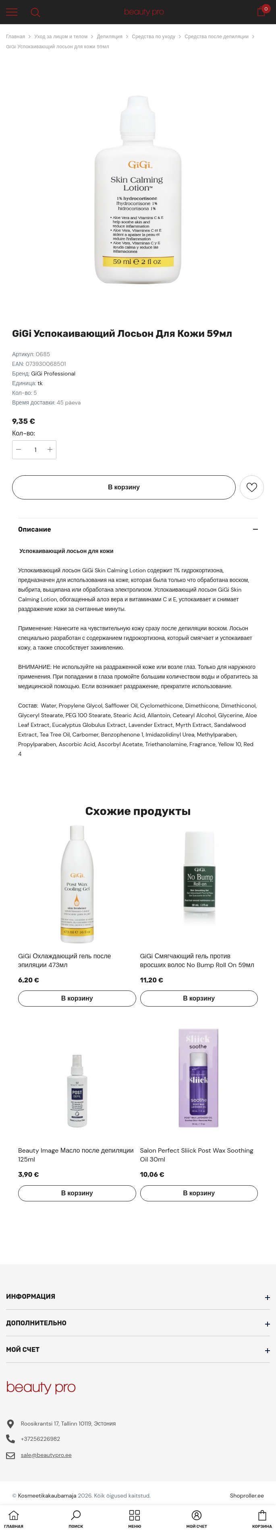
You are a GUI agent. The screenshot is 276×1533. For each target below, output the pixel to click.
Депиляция (109, 36)
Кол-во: (23, 433)
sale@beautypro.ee (46, 1455)
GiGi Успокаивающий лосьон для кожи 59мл (57, 46)
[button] (75, 1520)
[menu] (11, 11)
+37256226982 (40, 1438)
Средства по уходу (153, 36)
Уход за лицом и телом (60, 36)
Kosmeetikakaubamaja (47, 1495)
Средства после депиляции (217, 36)
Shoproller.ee (247, 1495)
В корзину (124, 487)
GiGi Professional (53, 373)
